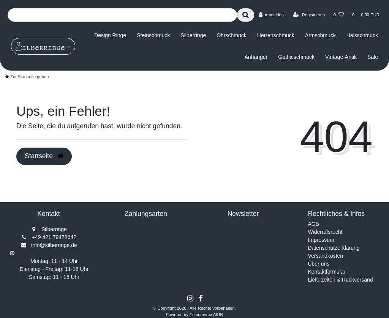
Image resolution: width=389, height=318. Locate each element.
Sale (372, 57)
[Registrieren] (309, 14)
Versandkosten (325, 256)
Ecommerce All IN (206, 314)
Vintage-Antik (341, 57)
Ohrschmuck (232, 35)
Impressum (321, 240)
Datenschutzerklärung (333, 248)
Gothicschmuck (296, 57)
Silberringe (193, 35)
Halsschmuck (362, 35)
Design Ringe (110, 35)
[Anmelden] (271, 14)
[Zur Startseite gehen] (27, 76)
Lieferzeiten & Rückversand (340, 280)
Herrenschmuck (275, 35)
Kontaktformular (326, 272)
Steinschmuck (153, 35)
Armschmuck (320, 35)
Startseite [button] (44, 156)
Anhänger (256, 57)
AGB (313, 224)
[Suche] (245, 15)
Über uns (318, 264)
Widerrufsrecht (325, 232)
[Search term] (122, 15)
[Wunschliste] (338, 14)
